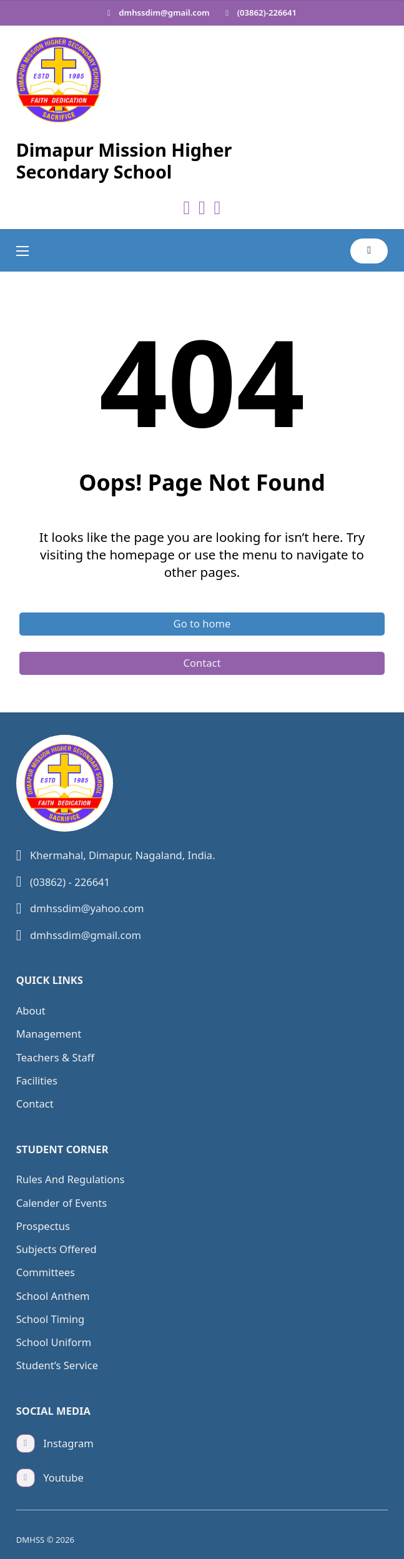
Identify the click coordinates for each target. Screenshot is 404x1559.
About (31, 1010)
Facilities (36, 1080)
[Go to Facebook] (187, 208)
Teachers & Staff (55, 1057)
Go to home (202, 623)
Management (48, 1033)
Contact (202, 663)
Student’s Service (57, 1365)
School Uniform (54, 1342)
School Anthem (53, 1296)
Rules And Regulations (70, 1179)
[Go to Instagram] (217, 208)
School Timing (50, 1319)
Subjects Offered (56, 1249)
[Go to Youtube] (202, 208)
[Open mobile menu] (22, 251)
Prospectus (43, 1226)
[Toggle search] (369, 251)
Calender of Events (61, 1203)
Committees (45, 1272)
